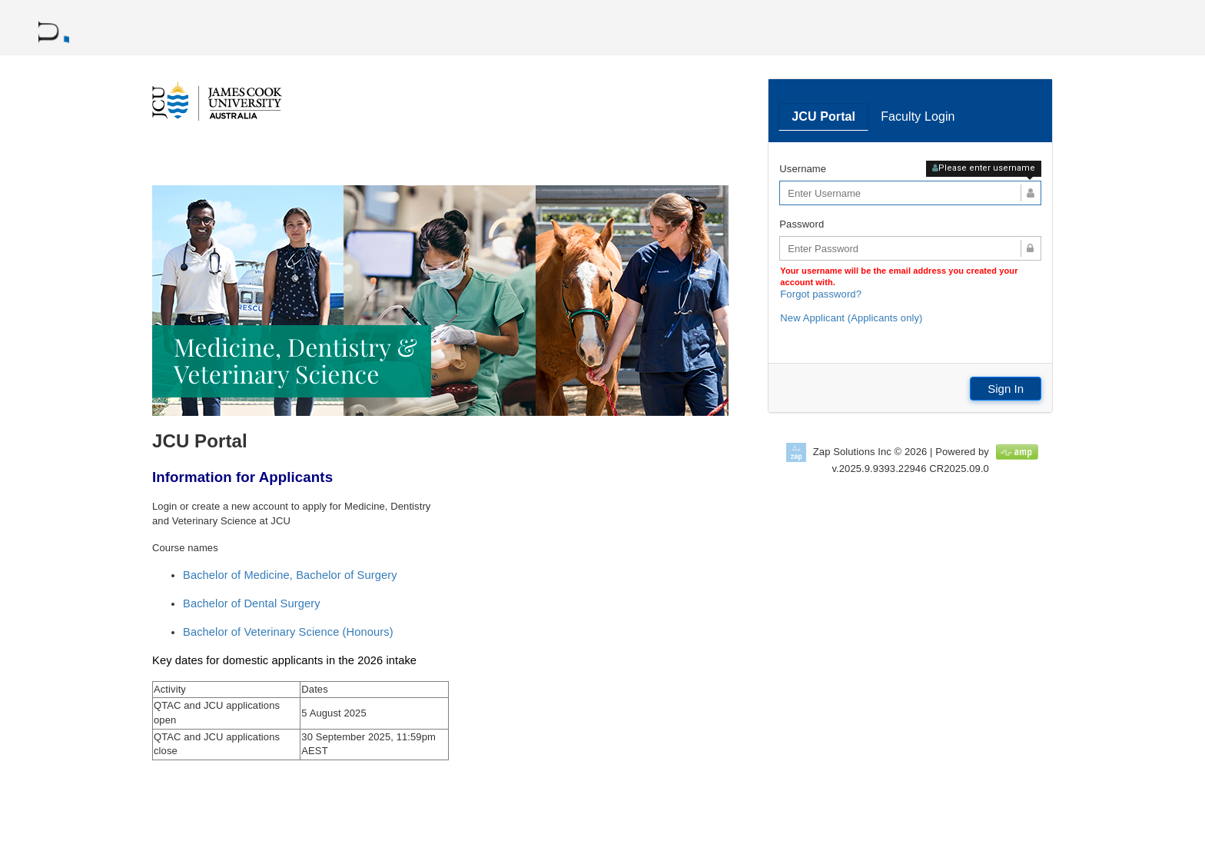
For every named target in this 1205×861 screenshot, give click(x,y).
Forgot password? (820, 294)
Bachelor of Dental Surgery (251, 603)
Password (801, 224)
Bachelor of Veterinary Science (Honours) (288, 632)
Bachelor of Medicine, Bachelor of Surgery (290, 575)
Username (802, 169)
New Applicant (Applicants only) (851, 318)
